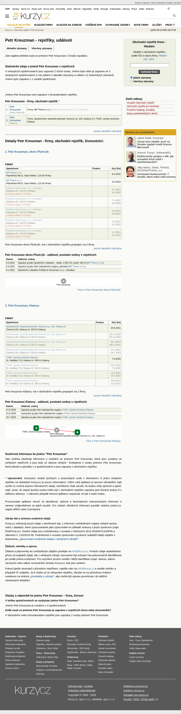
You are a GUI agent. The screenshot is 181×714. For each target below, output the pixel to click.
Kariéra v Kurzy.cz (134, 690)
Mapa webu (140, 648)
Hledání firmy (43, 24)
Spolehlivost (147, 640)
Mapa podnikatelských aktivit (142, 113)
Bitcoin (77, 9)
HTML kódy (147, 699)
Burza (70, 640)
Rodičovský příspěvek (15, 656)
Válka (141, 9)
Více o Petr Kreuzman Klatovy (103, 440)
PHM (76, 665)
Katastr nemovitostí (107, 648)
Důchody (40, 674)
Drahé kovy (72, 657)
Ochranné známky (117, 24)
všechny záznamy (142, 81)
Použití (128, 699)
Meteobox (161, 3)
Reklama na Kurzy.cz (136, 686)
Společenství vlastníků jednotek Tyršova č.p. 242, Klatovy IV (36, 326)
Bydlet (170, 3)
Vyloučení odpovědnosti (81, 690)
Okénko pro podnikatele (140, 132)
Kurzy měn (48, 9)
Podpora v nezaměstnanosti (49, 670)
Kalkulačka (115, 9)
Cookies (88, 686)
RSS (136, 699)
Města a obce (104, 644)
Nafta (89, 665)
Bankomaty (50, 636)
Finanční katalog (105, 656)
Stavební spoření (54, 644)
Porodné (53, 666)
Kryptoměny (72, 652)
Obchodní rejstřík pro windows (143, 106)
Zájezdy (146, 3)
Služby (157, 24)
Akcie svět (37, 9)
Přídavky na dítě (12, 648)
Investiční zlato (80, 661)
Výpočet (22, 636)
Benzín (83, 665)
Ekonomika (72, 648)
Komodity (60, 9)
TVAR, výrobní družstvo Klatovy (22, 357)
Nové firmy (141, 24)
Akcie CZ (25, 9)
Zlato (69, 9)
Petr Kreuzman (15, 108)
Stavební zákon (105, 668)
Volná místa (49, 653)
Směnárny (41, 648)
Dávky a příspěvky (45, 662)
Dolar (55, 648)
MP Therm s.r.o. (14, 172)
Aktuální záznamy (17, 48)
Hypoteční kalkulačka (15, 664)
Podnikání (103, 636)
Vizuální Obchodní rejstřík (140, 102)
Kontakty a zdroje (42, 576)
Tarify (96, 9)
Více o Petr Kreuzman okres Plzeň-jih (99, 289)
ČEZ (76, 640)
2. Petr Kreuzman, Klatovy (22, 305)
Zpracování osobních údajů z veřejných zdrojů (48, 538)
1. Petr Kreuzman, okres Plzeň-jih (27, 151)
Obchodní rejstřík (21, 30)
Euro (49, 648)
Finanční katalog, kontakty (141, 109)
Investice (71, 636)
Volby (131, 648)
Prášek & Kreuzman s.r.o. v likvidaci (24, 188)
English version (137, 653)
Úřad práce (41, 657)
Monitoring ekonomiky (139, 644)
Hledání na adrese (69, 24)
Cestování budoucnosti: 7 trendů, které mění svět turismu (156, 175)
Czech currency (136, 657)
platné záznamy (140, 77)
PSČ (114, 644)
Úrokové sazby (43, 640)
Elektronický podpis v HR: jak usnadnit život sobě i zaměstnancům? (155, 159)
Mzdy (50, 657)
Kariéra (138, 3)
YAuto (153, 3)
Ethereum (91, 652)
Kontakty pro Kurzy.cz (136, 694)
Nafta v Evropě (74, 668)
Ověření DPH (93, 24)
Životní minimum (12, 660)
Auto (131, 640)
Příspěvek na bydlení (14, 652)
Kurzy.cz (8, 30)
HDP (81, 648)
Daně (100, 672)
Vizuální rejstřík (19, 24)
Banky (39, 636)
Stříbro (91, 661)
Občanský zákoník (106, 660)
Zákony (126, 9)
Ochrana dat (75, 686)
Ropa (69, 665)
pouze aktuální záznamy (108, 131)
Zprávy (15, 9)
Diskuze (150, 9)
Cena (137, 640)
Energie (104, 9)
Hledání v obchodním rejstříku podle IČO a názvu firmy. (149, 56)
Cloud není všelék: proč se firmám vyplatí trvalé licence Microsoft (154, 144)
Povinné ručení (12, 668)
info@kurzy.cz (80, 551)
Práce (134, 9)
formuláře (108, 672)
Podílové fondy (84, 644)
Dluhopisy (71, 644)
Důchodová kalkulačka (15, 644)
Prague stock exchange (140, 661)
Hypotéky (87, 9)
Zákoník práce (104, 664)
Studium (177, 3)
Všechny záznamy (41, 48)
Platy (56, 657)
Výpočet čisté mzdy (14, 640)
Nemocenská (42, 666)
